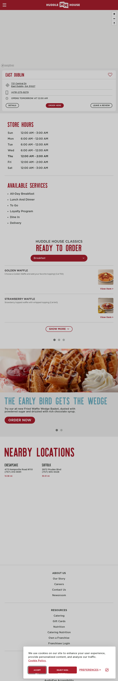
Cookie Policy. (37, 660)
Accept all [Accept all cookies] (37, 671)
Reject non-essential (63, 671)
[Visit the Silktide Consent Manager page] (107, 670)
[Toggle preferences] (90, 670)
